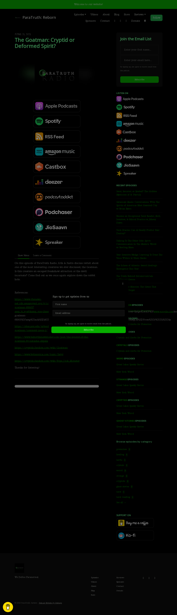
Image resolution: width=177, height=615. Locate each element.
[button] (123, 284)
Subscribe (89, 329)
